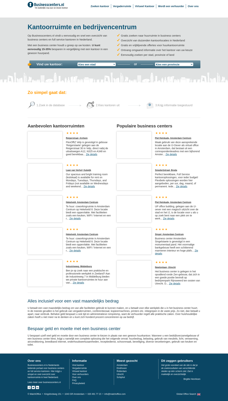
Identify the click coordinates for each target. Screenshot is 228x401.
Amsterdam (122, 365)
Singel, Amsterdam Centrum (169, 234)
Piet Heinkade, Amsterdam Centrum (173, 138)
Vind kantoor (78, 365)
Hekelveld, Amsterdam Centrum (82, 202)
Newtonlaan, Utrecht (165, 267)
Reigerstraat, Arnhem (77, 138)
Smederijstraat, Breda (166, 170)
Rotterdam (122, 371)
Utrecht (120, 374)
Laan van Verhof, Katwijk (78, 170)
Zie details (91, 154)
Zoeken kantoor (100, 6)
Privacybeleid (78, 383)
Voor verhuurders (80, 374)
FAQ (74, 380)
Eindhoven (122, 368)
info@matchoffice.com (115, 394)
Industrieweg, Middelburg (79, 266)
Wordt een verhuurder (171, 6)
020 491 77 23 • (96, 394)
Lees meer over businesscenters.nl (44, 382)
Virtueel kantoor (79, 371)
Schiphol (121, 377)
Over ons (193, 6)
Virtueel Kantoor (144, 6)
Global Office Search (186, 394)
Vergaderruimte (122, 6)
